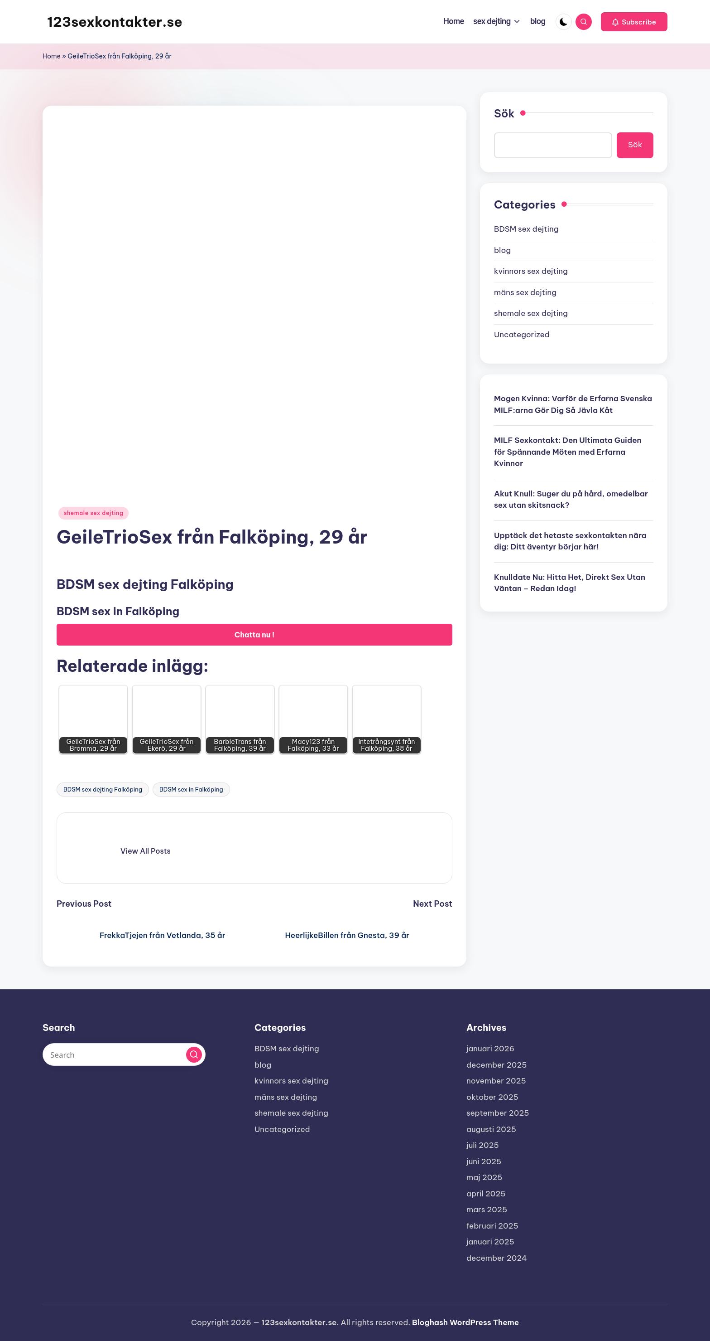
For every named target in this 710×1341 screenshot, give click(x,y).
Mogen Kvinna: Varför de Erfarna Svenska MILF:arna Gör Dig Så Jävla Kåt (573, 404)
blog (502, 250)
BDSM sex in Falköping (191, 789)
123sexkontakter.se (114, 21)
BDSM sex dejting (526, 229)
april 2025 (486, 1194)
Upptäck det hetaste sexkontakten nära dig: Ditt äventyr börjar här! (570, 541)
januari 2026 (490, 1049)
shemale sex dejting (93, 513)
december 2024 (496, 1258)
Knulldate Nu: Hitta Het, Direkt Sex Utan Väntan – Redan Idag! (569, 583)
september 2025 (497, 1113)
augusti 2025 (491, 1129)
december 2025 (496, 1065)
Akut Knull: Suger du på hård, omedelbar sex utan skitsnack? (571, 499)
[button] (634, 21)
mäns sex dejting (525, 292)
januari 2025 (490, 1242)
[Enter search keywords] (124, 1054)
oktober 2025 (492, 1097)
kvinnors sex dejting (531, 271)
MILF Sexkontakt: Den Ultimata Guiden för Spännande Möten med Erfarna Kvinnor (568, 451)
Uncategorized (522, 335)
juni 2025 (483, 1161)
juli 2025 (482, 1145)
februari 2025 (492, 1226)
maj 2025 (484, 1177)
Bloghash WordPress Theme (465, 1322)
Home (52, 56)
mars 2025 (486, 1210)
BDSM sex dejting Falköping (102, 789)
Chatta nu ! (255, 634)
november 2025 (496, 1081)
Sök (504, 113)
